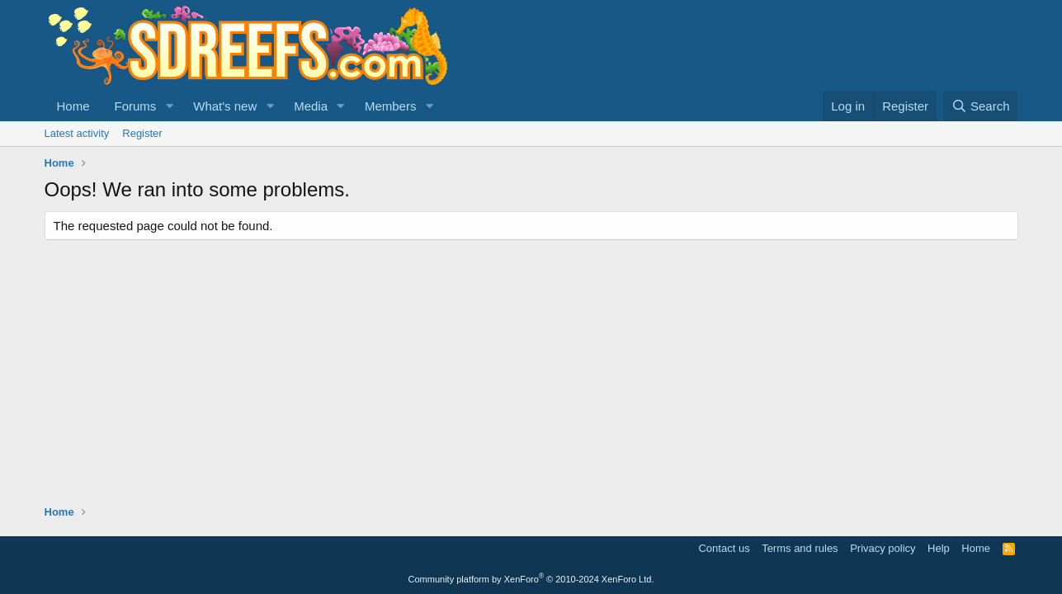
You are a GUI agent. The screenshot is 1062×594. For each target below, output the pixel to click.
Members (391, 106)
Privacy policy (882, 548)
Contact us (723, 548)
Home (73, 106)
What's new (225, 106)
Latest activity (77, 133)
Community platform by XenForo (531, 579)
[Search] (980, 106)
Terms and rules (800, 548)
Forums (136, 106)
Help (938, 548)
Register (142, 133)
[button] (169, 106)
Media (311, 106)
